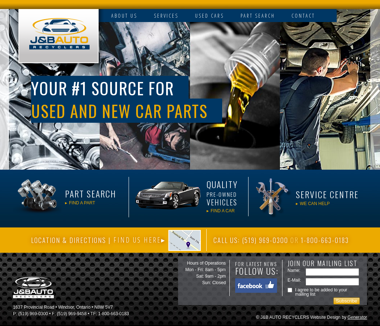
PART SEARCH (258, 15)
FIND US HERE (137, 240)
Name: (294, 270)
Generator (357, 317)
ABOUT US (124, 15)
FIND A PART (82, 202)
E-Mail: (294, 280)
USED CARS (209, 15)
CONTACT (303, 15)
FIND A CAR (223, 210)
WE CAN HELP (315, 203)
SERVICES (166, 15)
